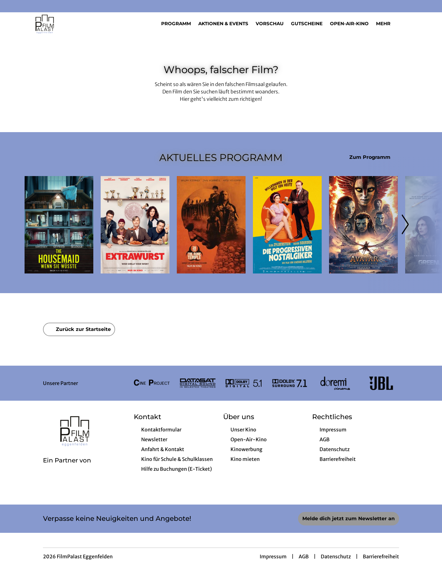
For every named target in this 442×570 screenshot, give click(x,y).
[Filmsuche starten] (411, 23)
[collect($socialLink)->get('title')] (11, 6)
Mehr (387, 24)
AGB (304, 556)
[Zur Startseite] (67, 23)
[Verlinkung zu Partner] (152, 383)
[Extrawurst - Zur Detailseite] (135, 224)
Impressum (273, 556)
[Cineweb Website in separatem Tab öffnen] (67, 468)
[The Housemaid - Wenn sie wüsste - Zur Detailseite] (59, 224)
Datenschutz (336, 556)
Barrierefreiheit (381, 556)
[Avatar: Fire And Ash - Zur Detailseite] (363, 224)
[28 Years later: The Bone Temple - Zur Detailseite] (211, 224)
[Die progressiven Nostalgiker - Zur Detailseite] (287, 224)
